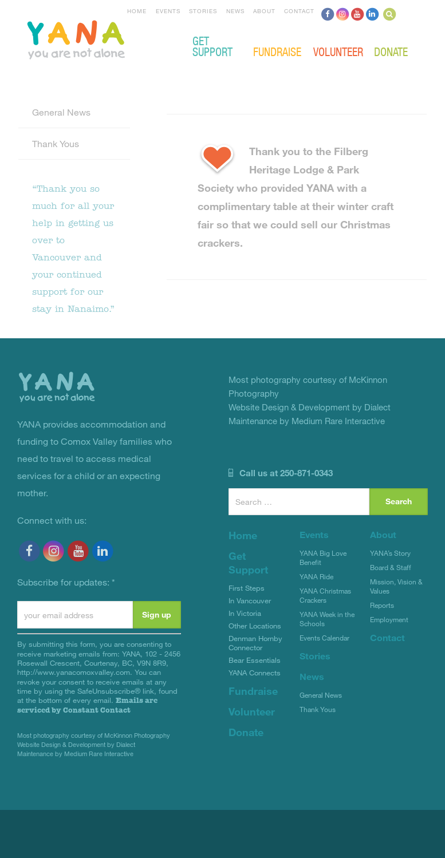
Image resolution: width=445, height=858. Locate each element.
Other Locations (255, 625)
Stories (203, 10)
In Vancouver (250, 600)
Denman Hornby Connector (255, 643)
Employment (389, 619)
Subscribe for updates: (66, 581)
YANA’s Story (390, 552)
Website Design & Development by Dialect (76, 744)
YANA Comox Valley (114, 38)
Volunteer (338, 51)
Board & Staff (390, 567)
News (235, 10)
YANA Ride (316, 576)
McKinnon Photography (137, 735)
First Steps (247, 587)
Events (168, 10)
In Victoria (245, 613)
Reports (382, 605)
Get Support (212, 46)
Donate (391, 51)
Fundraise (277, 51)
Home (137, 10)
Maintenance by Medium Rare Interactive (75, 753)
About (264, 10)
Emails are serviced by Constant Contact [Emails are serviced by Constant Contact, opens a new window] (87, 704)
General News (61, 111)
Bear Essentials (255, 660)
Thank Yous (55, 143)
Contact (299, 10)
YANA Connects (255, 672)
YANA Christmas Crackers (325, 595)
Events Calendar (324, 637)
